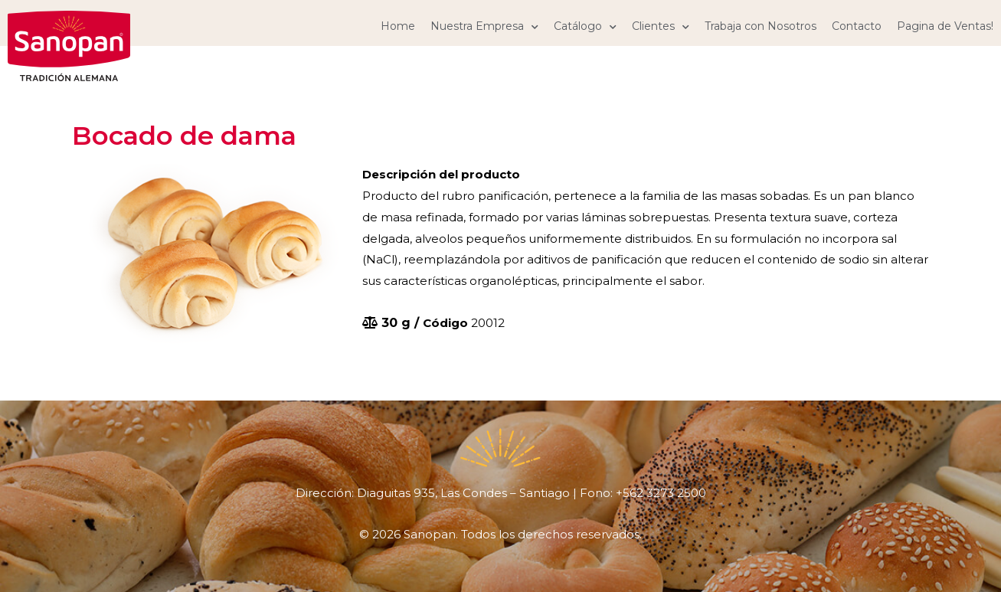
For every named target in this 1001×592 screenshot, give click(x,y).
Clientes (660, 26)
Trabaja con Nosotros (760, 26)
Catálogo (585, 26)
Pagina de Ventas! (945, 26)
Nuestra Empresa (484, 26)
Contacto (857, 26)
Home (398, 26)
